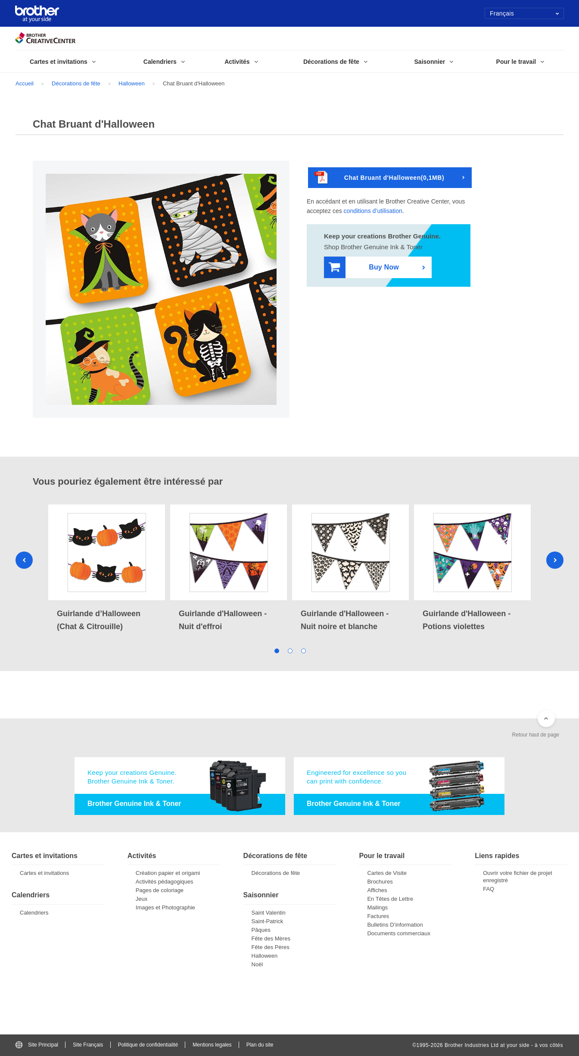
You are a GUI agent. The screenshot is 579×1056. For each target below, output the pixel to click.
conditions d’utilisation (373, 210)
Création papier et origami (168, 873)
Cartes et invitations (44, 873)
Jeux (141, 899)
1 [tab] (276, 650)
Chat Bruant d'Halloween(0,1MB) (379, 178)
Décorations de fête (76, 83)
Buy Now (364, 268)
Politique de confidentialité (148, 1045)
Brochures (379, 881)
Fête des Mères (271, 938)
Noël (257, 964)
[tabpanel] (107, 568)
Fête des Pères (271, 947)
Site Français (88, 1045)
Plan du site (260, 1045)
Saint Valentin (269, 912)
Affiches (377, 890)
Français (524, 13)
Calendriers (34, 912)
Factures (378, 916)
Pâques (261, 930)
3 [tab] (303, 650)
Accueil (25, 83)
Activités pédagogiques (164, 881)
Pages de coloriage (160, 890)
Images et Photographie (165, 907)
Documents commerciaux (398, 933)
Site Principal (37, 1045)
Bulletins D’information (395, 924)
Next (554, 560)
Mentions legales (212, 1045)
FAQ (488, 889)
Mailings (377, 907)
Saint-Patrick (267, 921)
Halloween (131, 83)
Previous (24, 560)
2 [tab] (289, 650)
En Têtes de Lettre (390, 899)
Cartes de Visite (387, 873)
